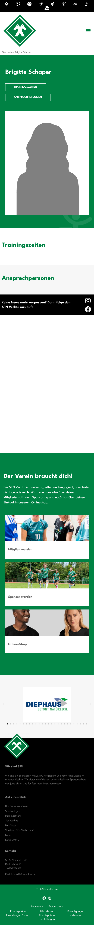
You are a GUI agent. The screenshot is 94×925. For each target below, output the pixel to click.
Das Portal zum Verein (17, 806)
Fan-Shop (10, 825)
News (8, 835)
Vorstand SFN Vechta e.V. (19, 830)
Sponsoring (11, 820)
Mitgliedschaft (13, 816)
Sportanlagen (12, 811)
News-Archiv (12, 840)
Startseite (7, 52)
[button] (88, 31)
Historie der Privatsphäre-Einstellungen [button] (47, 915)
